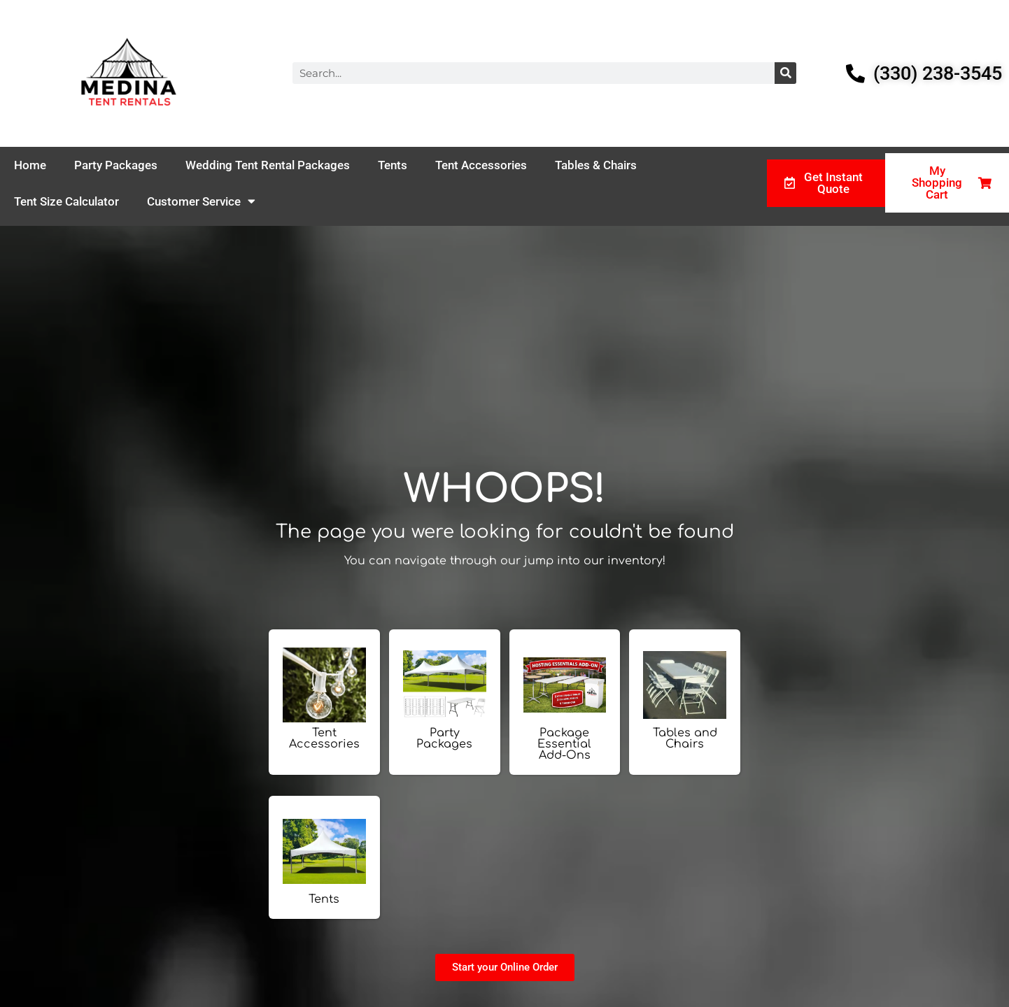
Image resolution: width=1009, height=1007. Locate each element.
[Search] (785, 73)
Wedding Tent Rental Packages (267, 165)
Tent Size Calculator (66, 201)
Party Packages (115, 165)
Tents (392, 165)
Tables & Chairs (596, 165)
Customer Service (201, 201)
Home (30, 165)
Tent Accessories (481, 165)
